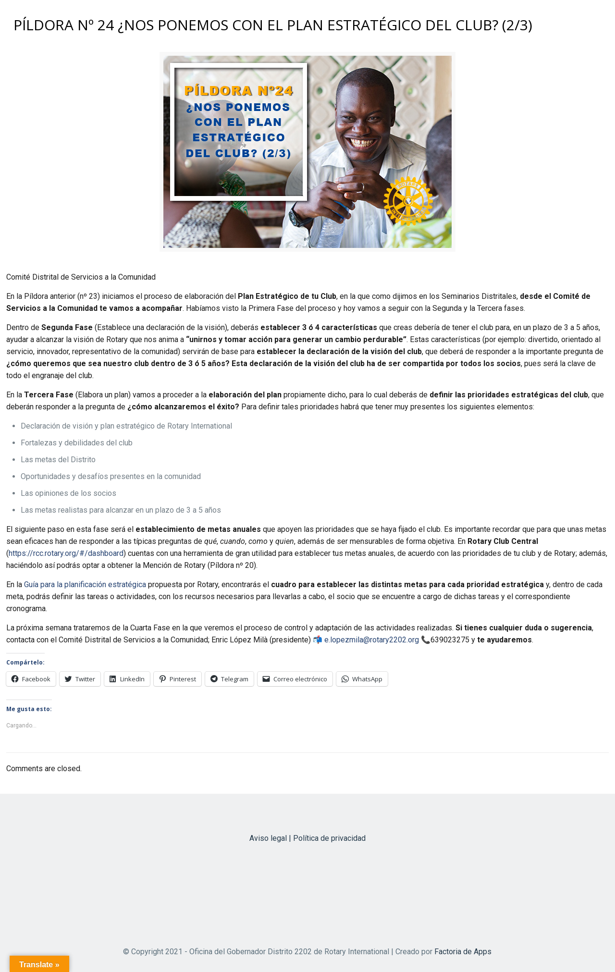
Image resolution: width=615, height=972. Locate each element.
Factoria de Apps (463, 951)
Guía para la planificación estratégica (85, 584)
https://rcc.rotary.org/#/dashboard (66, 553)
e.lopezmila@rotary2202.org (371, 639)
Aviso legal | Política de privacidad (307, 838)
